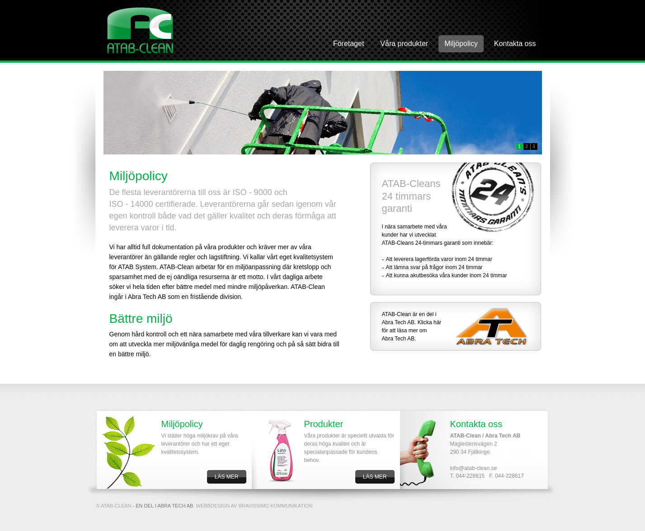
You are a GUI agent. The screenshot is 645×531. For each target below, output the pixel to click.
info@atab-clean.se (473, 468)
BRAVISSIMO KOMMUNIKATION (276, 505)
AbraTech (140, 30)
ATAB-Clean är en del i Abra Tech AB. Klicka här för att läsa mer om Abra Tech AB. (412, 326)
